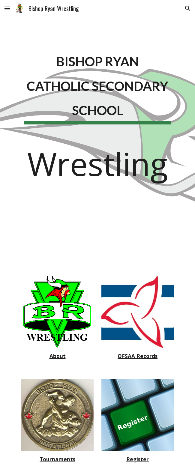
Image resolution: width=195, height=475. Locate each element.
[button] (7, 8)
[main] (97, 87)
